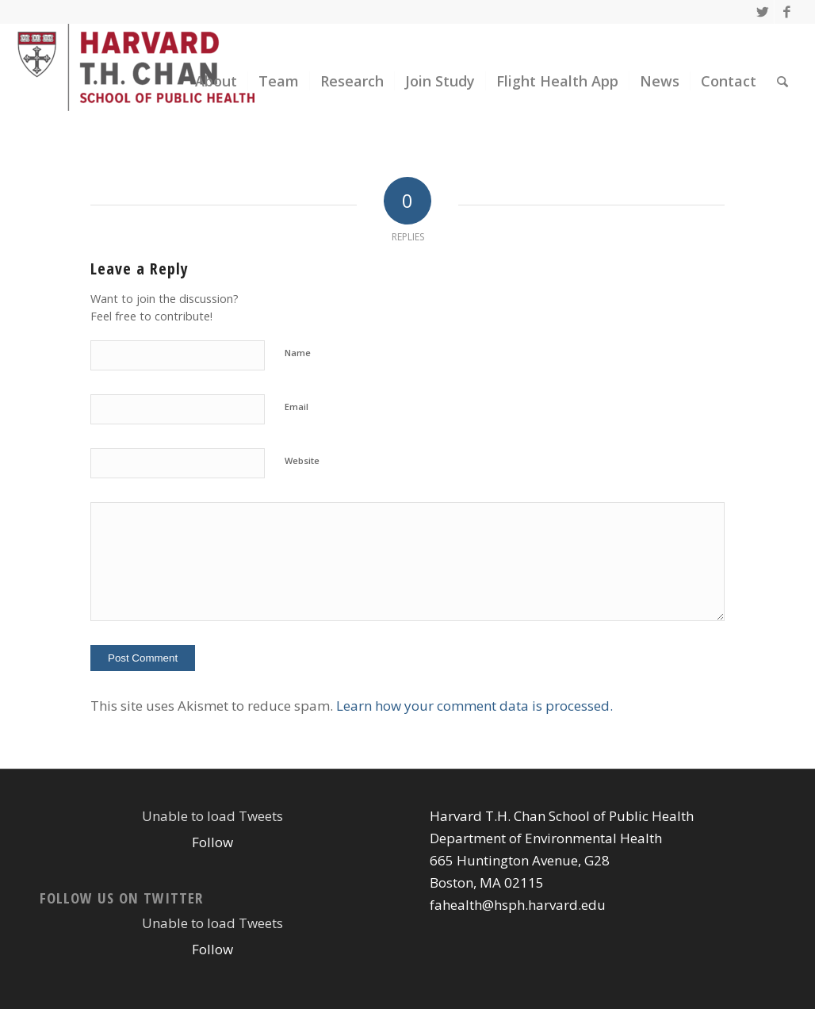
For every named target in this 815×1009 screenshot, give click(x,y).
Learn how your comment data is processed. (474, 705)
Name (298, 353)
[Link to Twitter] (762, 12)
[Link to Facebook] (786, 12)
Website (302, 460)
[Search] (782, 81)
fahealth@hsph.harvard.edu (518, 905)
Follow (212, 842)
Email (296, 406)
